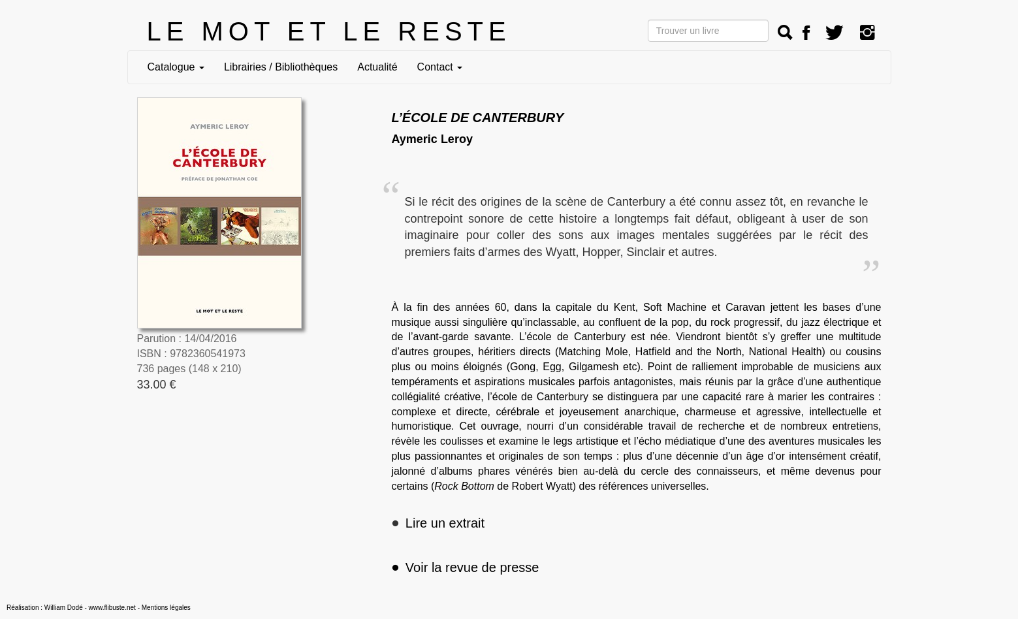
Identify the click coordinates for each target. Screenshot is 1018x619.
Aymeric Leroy (432, 139)
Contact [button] (440, 66)
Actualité (377, 66)
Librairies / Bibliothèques (281, 66)
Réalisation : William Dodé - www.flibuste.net (71, 607)
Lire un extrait (445, 523)
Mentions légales (166, 607)
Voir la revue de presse (465, 567)
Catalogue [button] (176, 66)
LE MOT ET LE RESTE (329, 31)
